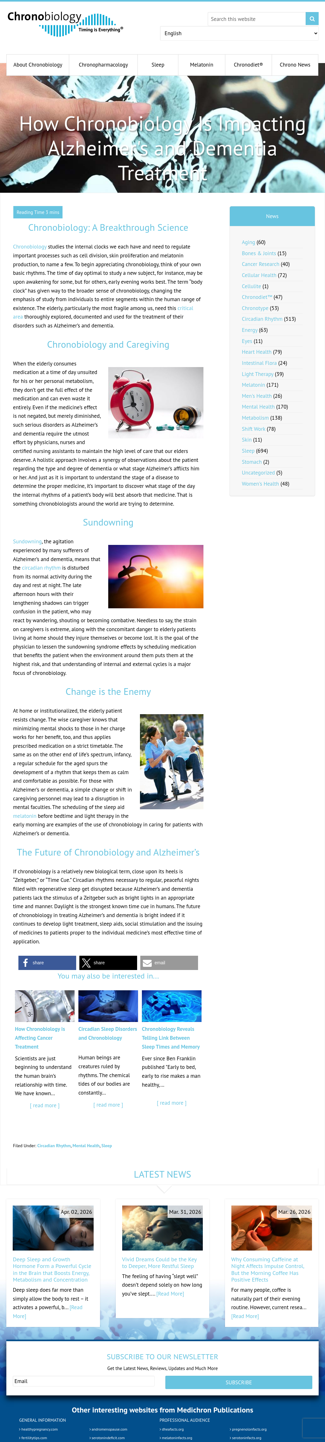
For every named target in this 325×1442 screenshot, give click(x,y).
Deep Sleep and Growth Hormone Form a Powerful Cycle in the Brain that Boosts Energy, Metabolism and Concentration (52, 1270)
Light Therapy (257, 374)
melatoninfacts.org (176, 1437)
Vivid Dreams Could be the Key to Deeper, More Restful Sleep (159, 1263)
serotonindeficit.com (107, 1437)
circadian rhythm (41, 567)
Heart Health (257, 351)
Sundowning (27, 541)
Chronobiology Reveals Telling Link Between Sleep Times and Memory (171, 1037)
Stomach (252, 461)
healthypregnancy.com (38, 1428)
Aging (248, 242)
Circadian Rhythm (53, 1145)
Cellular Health (259, 275)
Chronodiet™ (257, 297)
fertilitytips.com (33, 1437)
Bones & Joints (259, 253)
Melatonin (253, 384)
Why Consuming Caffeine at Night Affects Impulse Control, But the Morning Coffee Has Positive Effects (267, 1270)
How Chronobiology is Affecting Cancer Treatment (40, 1037)
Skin (247, 439)
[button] (47, 963)
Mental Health (86, 1145)
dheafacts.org (172, 1428)
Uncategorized (258, 472)
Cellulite (251, 286)
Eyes (247, 341)
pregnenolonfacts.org (248, 1428)
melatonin (24, 815)
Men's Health (257, 395)
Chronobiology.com (65, 24)
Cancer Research (260, 264)
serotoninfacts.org (245, 1437)
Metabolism (255, 417)
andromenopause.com (108, 1428)
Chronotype (255, 308)
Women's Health (260, 483)
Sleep (107, 1145)
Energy (249, 330)
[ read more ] (44, 1105)
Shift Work (253, 428)
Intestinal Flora (259, 362)
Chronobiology (30, 246)
